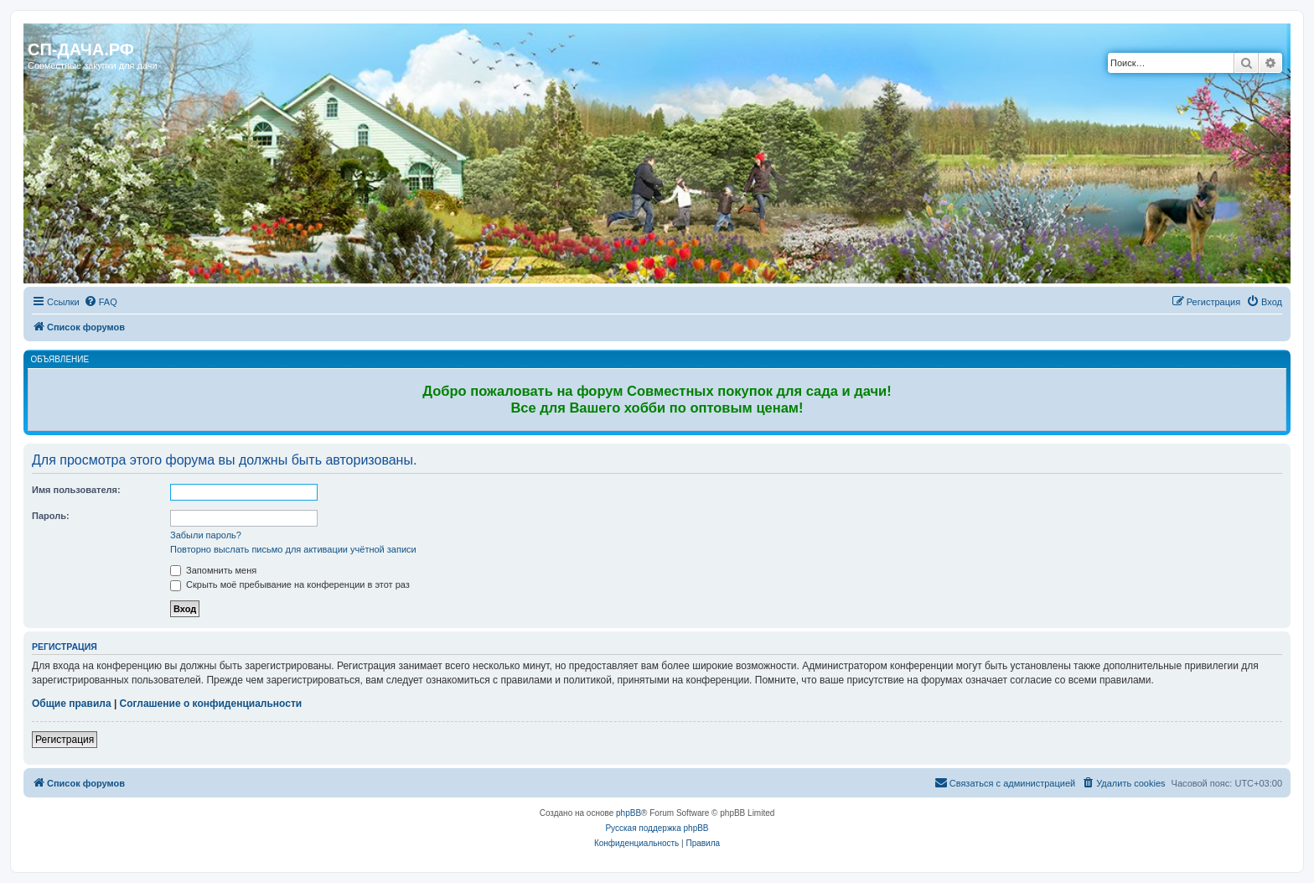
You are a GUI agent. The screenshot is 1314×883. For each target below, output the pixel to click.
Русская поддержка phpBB (656, 828)
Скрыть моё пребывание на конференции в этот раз (290, 584)
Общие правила (71, 703)
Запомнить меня (213, 570)
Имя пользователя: (76, 490)
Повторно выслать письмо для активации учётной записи (293, 549)
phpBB (628, 813)
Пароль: (51, 516)
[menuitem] (100, 302)
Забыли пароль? (205, 535)
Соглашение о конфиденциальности (211, 703)
